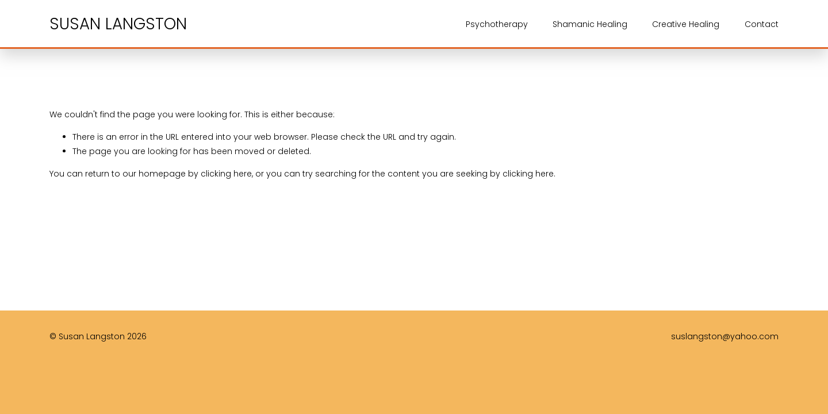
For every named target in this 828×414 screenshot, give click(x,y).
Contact (762, 24)
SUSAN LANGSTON (118, 24)
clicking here (226, 173)
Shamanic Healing (590, 24)
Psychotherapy (497, 24)
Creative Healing (685, 24)
